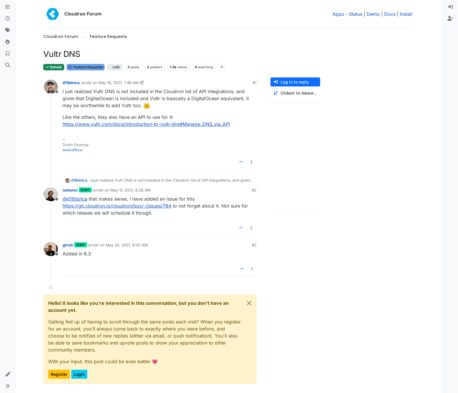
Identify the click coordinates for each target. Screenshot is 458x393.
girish (68, 245)
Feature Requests (85, 67)
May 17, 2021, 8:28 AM (130, 190)
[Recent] (7, 18)
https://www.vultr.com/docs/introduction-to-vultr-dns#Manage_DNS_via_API (146, 124)
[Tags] (7, 30)
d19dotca (71, 82)
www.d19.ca (72, 150)
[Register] (450, 18)
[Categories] (7, 7)
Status (355, 14)
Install (406, 14)
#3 (254, 245)
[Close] (249, 303)
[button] (7, 374)
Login (79, 374)
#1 (254, 82)
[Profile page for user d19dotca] (51, 87)
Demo (373, 14)
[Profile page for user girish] (51, 249)
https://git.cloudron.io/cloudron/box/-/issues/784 (117, 206)
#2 (254, 190)
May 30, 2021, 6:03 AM (127, 245)
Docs (389, 14)
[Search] (7, 65)
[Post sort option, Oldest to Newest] (295, 93)
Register (59, 374)
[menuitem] (450, 7)
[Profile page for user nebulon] (51, 194)
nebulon (70, 190)
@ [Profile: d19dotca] (75, 199)
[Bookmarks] (7, 53)
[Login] (450, 7)
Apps (338, 14)
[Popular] (7, 42)
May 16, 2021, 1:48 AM (118, 82)
